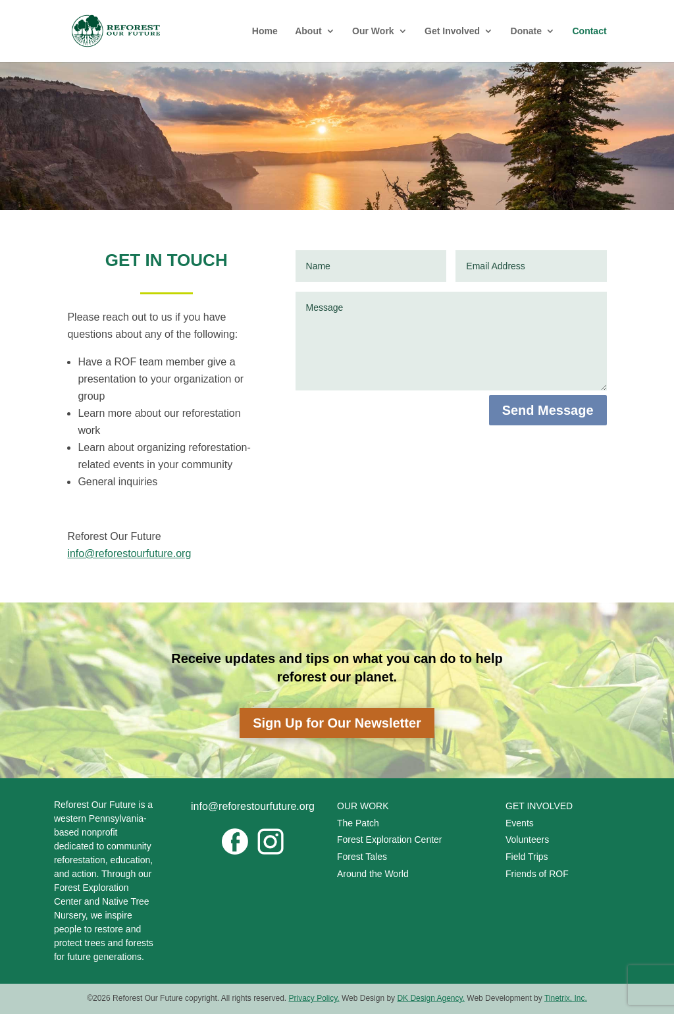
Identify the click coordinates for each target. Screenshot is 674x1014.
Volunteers (527, 839)
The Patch (358, 823)
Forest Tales (362, 856)
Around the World (374, 873)
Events (520, 823)
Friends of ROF (537, 873)
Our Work (373, 31)
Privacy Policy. (313, 998)
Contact (589, 31)
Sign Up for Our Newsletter (337, 723)
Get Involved (452, 31)
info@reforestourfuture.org (129, 553)
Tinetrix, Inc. (565, 998)
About (308, 31)
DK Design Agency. (431, 998)
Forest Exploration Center (389, 839)
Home (265, 31)
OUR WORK (363, 806)
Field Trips (527, 856)
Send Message (548, 410)
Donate (526, 31)
